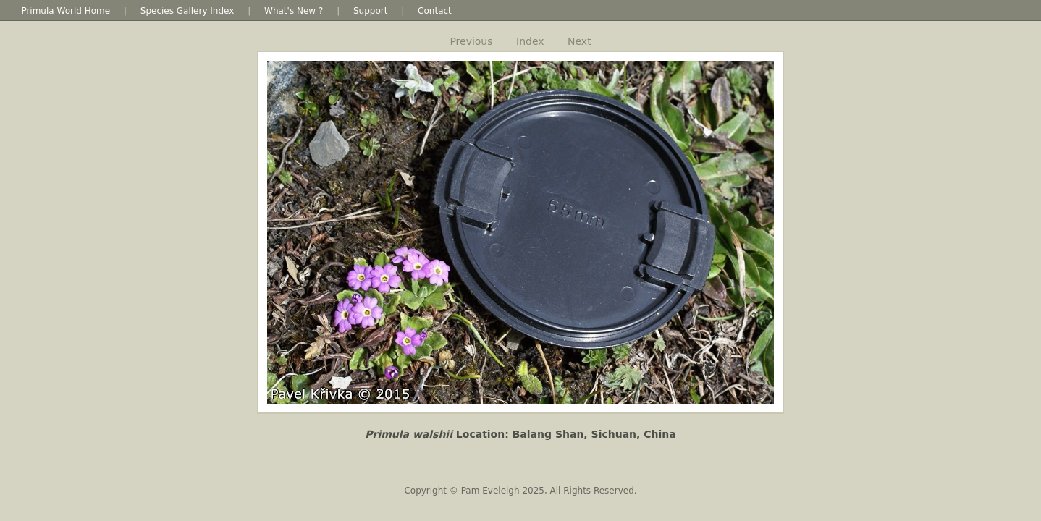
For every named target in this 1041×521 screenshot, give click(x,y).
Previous (471, 41)
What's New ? (293, 11)
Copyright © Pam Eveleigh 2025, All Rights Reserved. (520, 491)
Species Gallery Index (187, 11)
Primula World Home (65, 11)
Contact (435, 11)
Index (530, 41)
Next (579, 41)
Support (370, 11)
